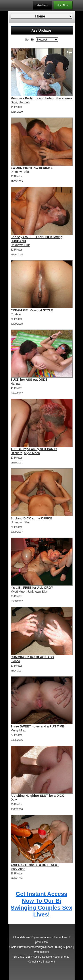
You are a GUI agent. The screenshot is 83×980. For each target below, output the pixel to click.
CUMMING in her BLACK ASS (32, 657)
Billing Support (63, 947)
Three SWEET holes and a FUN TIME (37, 726)
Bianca (15, 661)
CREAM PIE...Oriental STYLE (32, 310)
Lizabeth (16, 453)
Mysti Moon (32, 453)
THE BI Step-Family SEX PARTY (34, 449)
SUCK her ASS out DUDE (29, 379)
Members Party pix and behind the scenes (41, 98)
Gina (14, 102)
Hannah (24, 102)
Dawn (15, 799)
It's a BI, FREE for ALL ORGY (32, 587)
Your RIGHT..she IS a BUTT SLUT (35, 865)
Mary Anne (18, 869)
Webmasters (41, 951)
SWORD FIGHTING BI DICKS (32, 168)
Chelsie (16, 314)
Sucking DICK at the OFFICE (31, 518)
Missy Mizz (18, 730)
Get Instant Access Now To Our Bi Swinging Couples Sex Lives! (41, 904)
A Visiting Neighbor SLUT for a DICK (37, 795)
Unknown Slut (20, 172)
